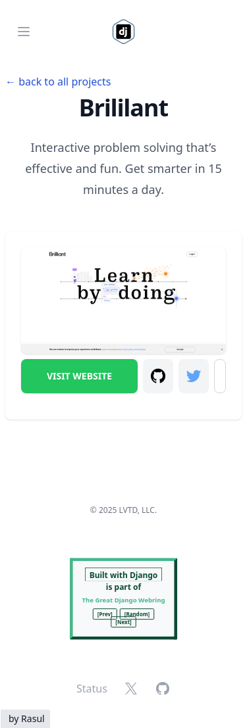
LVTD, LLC (137, 510)
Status (91, 688)
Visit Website (79, 376)
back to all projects (64, 81)
